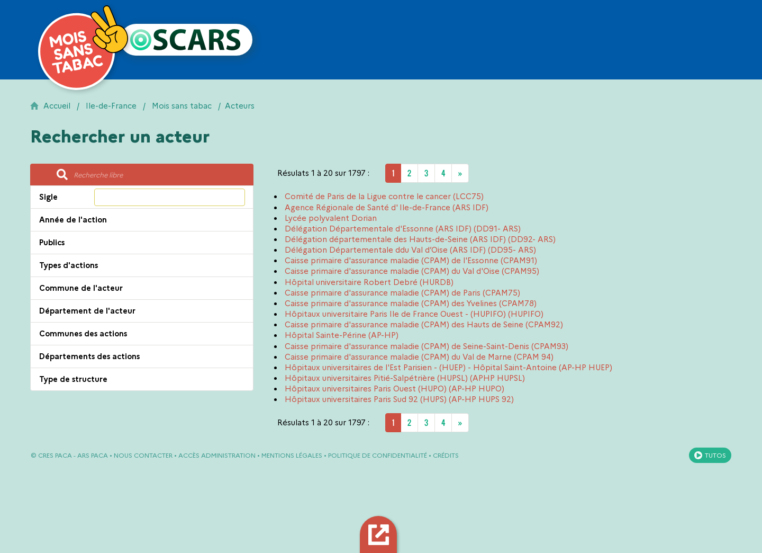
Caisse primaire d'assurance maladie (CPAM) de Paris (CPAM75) (402, 293)
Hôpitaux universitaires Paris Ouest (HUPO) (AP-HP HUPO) (394, 389)
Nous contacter (143, 455)
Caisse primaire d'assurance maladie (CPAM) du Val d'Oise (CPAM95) (412, 271)
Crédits (446, 455)
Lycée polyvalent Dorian (331, 218)
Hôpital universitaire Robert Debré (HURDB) (369, 282)
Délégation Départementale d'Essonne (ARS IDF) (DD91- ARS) (403, 229)
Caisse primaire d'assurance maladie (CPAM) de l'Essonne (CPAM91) (411, 260)
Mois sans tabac (182, 106)
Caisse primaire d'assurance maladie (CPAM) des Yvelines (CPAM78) (411, 303)
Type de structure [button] (73, 379)
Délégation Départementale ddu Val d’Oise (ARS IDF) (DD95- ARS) (410, 250)
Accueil (56, 106)
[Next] (460, 173)
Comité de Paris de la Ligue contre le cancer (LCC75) (384, 196)
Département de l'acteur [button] (87, 311)
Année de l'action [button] (73, 220)
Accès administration (217, 455)
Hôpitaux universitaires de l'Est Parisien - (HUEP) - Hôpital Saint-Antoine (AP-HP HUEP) (448, 367)
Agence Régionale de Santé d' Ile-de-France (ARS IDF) (386, 207)
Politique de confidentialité (377, 455)
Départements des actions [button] (89, 356)
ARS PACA (92, 455)
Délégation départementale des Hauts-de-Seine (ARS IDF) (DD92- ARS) (420, 239)
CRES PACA (55, 455)
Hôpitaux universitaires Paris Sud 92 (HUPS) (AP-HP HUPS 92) (399, 399)
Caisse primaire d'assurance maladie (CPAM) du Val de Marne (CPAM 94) (419, 357)
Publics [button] (52, 242)
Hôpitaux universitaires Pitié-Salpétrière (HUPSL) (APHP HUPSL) (405, 378)
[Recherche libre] (160, 175)
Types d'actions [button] (68, 265)
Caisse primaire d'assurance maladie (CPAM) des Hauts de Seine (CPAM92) (424, 324)
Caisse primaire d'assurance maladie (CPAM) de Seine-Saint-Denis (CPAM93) (426, 346)
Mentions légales (291, 455)
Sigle (48, 197)
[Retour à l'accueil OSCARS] (186, 40)
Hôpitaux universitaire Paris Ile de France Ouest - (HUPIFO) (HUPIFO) (414, 314)
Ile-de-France (111, 106)
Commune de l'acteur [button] (81, 288)
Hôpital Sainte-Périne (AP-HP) (341, 335)
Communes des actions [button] (83, 333)
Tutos (715, 455)
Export (380, 534)
